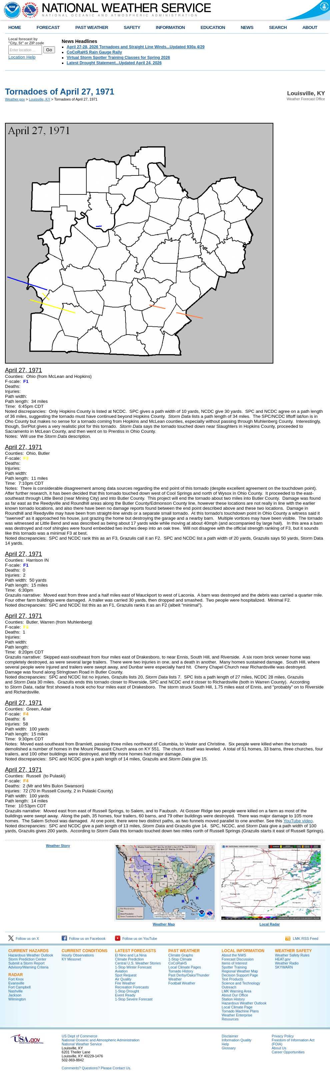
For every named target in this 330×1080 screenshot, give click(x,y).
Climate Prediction (129, 959)
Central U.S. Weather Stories (138, 963)
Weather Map (165, 922)
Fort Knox (16, 979)
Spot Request (126, 975)
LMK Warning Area (236, 991)
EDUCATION (213, 27)
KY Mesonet (71, 959)
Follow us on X (23, 939)
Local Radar (271, 922)
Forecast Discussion (238, 959)
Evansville (16, 983)
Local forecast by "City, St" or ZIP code (26, 41)
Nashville (15, 991)
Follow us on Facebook (84, 939)
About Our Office (235, 995)
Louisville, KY (39, 99)
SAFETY (132, 27)
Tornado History (180, 971)
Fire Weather (125, 983)
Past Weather (184, 950)
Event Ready (125, 995)
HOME (14, 27)
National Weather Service (82, 1044)
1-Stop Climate (180, 959)
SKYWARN (284, 967)
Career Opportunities (288, 1052)
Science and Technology (241, 983)
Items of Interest (234, 963)
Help (225, 1044)
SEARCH (278, 27)
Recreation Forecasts (132, 987)
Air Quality (123, 979)
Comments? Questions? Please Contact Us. (96, 1068)
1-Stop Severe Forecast (134, 999)
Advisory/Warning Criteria (28, 967)
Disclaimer (230, 1036)
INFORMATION (170, 27)
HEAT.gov (283, 959)
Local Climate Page (237, 1007)
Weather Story (58, 846)
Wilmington (17, 999)
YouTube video (298, 820)
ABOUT (309, 27)
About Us (279, 1048)
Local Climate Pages (184, 967)
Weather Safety (293, 950)
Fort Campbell (19, 987)
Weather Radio (287, 963)
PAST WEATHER (91, 27)
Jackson (14, 995)
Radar (15, 974)
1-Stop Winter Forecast (133, 967)
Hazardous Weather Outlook (30, 955)
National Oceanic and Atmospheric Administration (100, 1040)
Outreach (229, 987)
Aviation (121, 971)
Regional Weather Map (240, 971)
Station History (233, 999)
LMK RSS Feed (301, 939)
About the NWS (234, 955)
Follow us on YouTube (136, 939)
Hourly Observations (78, 955)
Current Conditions (84, 950)
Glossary (229, 1048)
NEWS (247, 27)
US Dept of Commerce (79, 1036)
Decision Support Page (240, 975)
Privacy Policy (283, 1036)
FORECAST (48, 27)
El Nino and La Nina (131, 955)
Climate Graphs (180, 955)
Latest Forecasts (135, 950)
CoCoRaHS (177, 963)
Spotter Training (234, 967)
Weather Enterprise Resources (237, 1017)
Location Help (22, 57)
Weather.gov (15, 99)
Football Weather (181, 983)
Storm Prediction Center (27, 959)
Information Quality (236, 1040)
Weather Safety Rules (292, 955)
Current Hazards (28, 950)
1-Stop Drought (127, 991)
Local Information (243, 950)
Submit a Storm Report (26, 963)
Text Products (232, 979)
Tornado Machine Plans (240, 1011)
